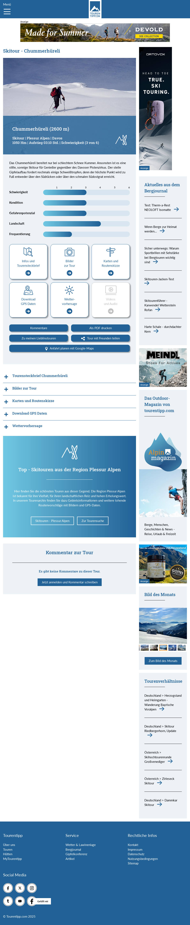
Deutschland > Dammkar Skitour (160, 802)
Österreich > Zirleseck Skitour (159, 781)
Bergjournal (73, 849)
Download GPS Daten (28, 305)
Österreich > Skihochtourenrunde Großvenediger (158, 756)
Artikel (70, 859)
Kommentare (38, 328)
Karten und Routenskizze (111, 267)
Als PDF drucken (100, 328)
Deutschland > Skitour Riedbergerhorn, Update (160, 728)
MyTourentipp (12, 859)
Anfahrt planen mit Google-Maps (69, 348)
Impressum (135, 849)
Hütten (7, 854)
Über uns (9, 845)
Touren (7, 849)
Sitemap (133, 863)
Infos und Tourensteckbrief (28, 267)
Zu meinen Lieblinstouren (39, 338)
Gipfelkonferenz (76, 854)
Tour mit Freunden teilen (100, 338)
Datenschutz (136, 854)
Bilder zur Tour (69, 267)
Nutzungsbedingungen (143, 859)
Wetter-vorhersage (69, 305)
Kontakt (133, 845)
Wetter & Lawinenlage (81, 845)
